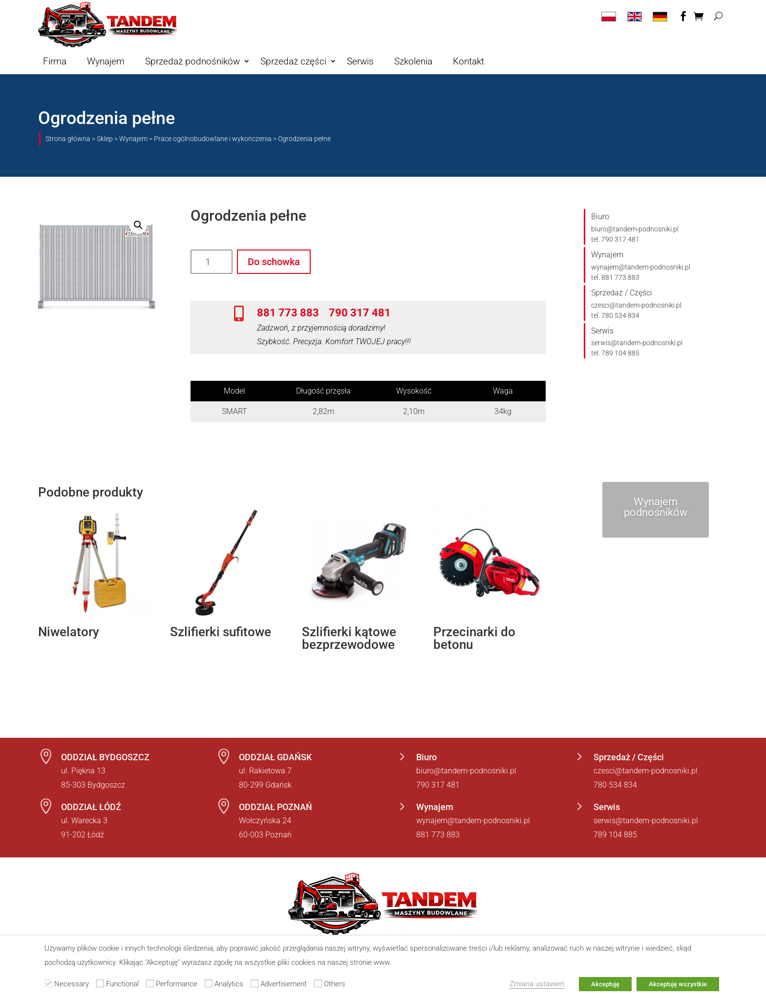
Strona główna (67, 139)
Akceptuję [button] (605, 984)
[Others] (318, 983)
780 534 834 (615, 785)
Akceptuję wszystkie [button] (678, 984)
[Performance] (150, 983)
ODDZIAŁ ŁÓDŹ (91, 807)
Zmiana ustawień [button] (537, 983)
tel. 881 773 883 (615, 277)
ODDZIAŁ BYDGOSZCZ (105, 757)
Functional (122, 983)
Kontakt (468, 61)
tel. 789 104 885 (615, 353)
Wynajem (106, 61)
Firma (54, 61)
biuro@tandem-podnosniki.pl (635, 229)
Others (334, 983)
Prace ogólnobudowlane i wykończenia (213, 139)
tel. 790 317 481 (615, 239)
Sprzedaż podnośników (192, 61)
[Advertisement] (254, 983)
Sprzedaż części (293, 61)
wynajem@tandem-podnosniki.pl (640, 267)
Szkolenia (413, 61)
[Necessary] (48, 983)
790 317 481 (360, 312)
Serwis (360, 61)
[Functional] (100, 983)
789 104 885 (615, 834)
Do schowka (274, 262)
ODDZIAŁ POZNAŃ (275, 807)
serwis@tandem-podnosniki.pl (636, 343)
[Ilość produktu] (212, 262)
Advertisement (283, 983)
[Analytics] (209, 983)
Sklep (105, 139)
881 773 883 (288, 312)
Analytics (228, 983)
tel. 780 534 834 (615, 315)
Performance (176, 983)
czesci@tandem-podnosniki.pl (636, 305)
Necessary (71, 983)
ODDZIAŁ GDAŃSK (275, 757)
